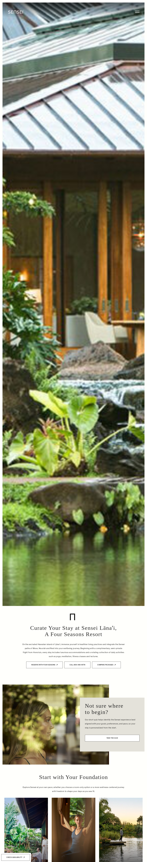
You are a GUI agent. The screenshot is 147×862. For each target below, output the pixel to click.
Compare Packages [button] (105, 665)
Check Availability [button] (14, 857)
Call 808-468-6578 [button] (77, 665)
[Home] (16, 11)
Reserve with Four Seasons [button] (43, 665)
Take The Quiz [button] (112, 741)
